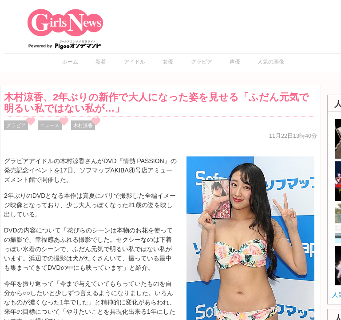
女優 (168, 62)
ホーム (70, 62)
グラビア (201, 62)
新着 (100, 62)
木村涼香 (83, 125)
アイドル (134, 62)
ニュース (49, 125)
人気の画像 (271, 62)
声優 (235, 62)
